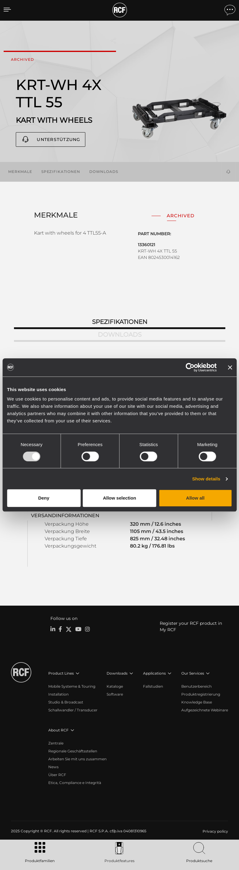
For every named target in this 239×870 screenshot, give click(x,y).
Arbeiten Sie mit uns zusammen (77, 759)
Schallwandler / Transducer (72, 710)
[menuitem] (214, 831)
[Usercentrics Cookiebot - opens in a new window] (190, 367)
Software (115, 694)
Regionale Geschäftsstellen (72, 751)
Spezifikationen (60, 171)
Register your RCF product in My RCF (191, 626)
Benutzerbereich (196, 686)
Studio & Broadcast (65, 702)
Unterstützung (58, 139)
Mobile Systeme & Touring (71, 686)
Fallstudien (153, 686)
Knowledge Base (196, 702)
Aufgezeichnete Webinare (204, 710)
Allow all (195, 497)
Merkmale (20, 171)
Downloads (103, 171)
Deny (44, 497)
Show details (206, 478)
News (53, 767)
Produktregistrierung (200, 694)
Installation (58, 694)
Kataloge (115, 686)
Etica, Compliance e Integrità (74, 782)
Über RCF (57, 774)
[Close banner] (230, 367)
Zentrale (55, 743)
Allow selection (119, 497)
